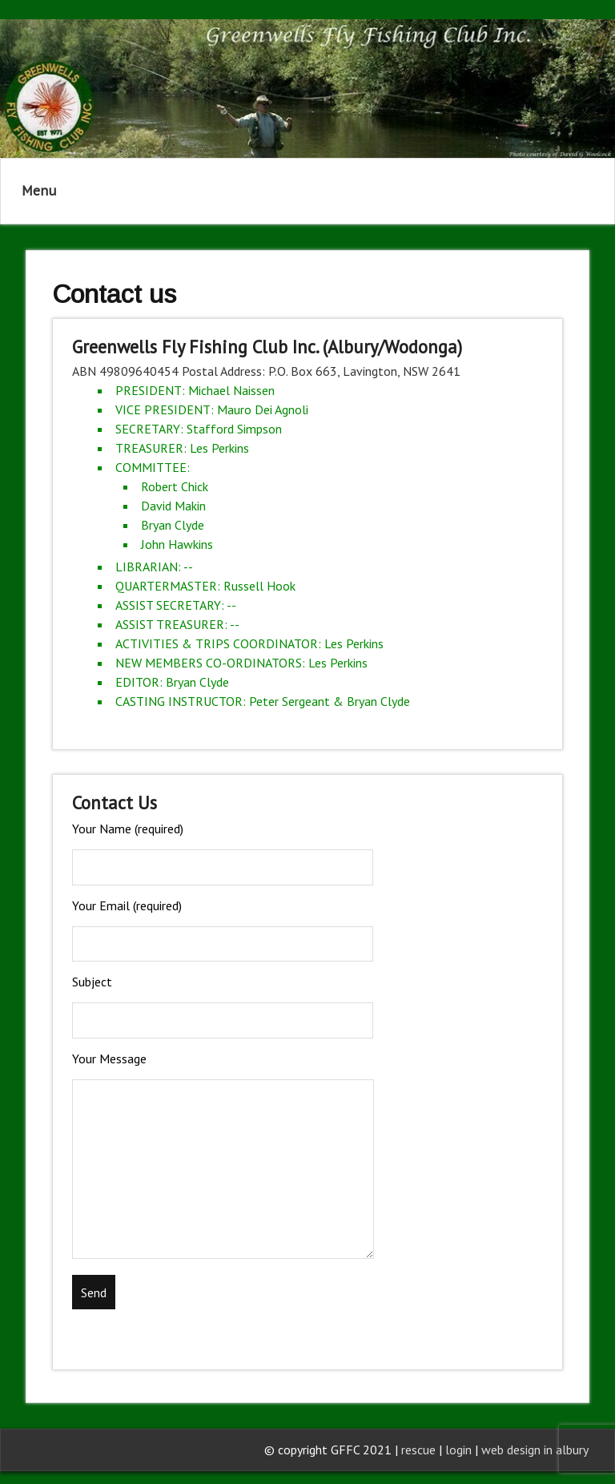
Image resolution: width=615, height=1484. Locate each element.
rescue (418, 1450)
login (460, 1450)
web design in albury (535, 1450)
